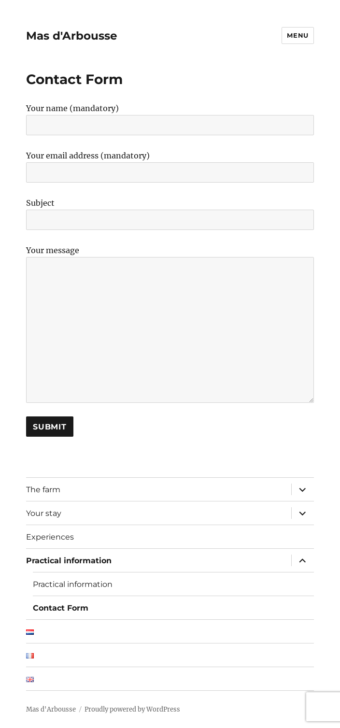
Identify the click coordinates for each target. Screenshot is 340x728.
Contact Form (60, 608)
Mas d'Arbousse (71, 36)
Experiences (50, 537)
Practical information (69, 560)
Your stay (43, 513)
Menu (297, 35)
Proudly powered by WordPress (132, 709)
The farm (43, 489)
